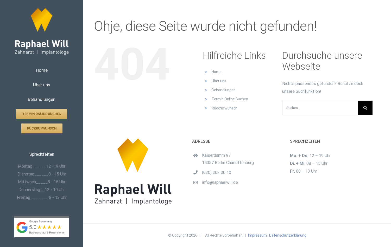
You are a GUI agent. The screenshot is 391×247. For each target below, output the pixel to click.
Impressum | (258, 235)
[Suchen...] (320, 108)
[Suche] (365, 108)
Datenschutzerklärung (287, 235)
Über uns (219, 81)
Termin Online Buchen (230, 99)
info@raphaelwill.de (220, 182)
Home (217, 72)
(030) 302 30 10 (216, 172)
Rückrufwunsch (224, 108)
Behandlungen (224, 90)
